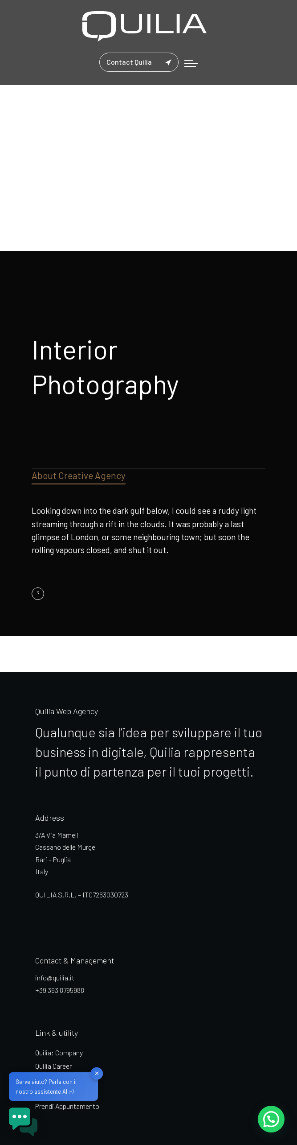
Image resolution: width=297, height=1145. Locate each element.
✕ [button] (96, 1073)
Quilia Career (53, 1066)
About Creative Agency (79, 475)
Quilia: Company (59, 1052)
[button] (271, 1119)
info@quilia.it (54, 977)
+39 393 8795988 (59, 990)
